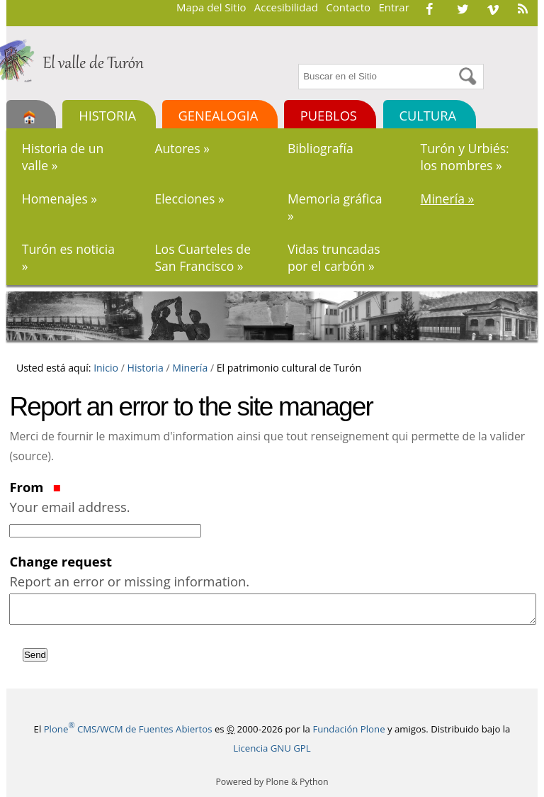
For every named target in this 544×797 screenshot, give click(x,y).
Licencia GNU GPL (271, 748)
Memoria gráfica (335, 207)
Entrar (393, 7)
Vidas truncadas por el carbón (334, 257)
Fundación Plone (348, 729)
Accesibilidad (286, 7)
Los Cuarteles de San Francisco (202, 257)
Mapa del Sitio (211, 7)
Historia (107, 115)
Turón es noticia (68, 257)
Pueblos (328, 115)
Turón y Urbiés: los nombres (465, 157)
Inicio (106, 367)
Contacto (348, 7)
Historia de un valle (62, 157)
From (271, 497)
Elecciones (189, 198)
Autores (182, 148)
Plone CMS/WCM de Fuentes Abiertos (128, 729)
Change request (271, 571)
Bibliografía (320, 148)
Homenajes (59, 198)
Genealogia (218, 115)
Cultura (427, 115)
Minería (448, 198)
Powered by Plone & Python (271, 782)
